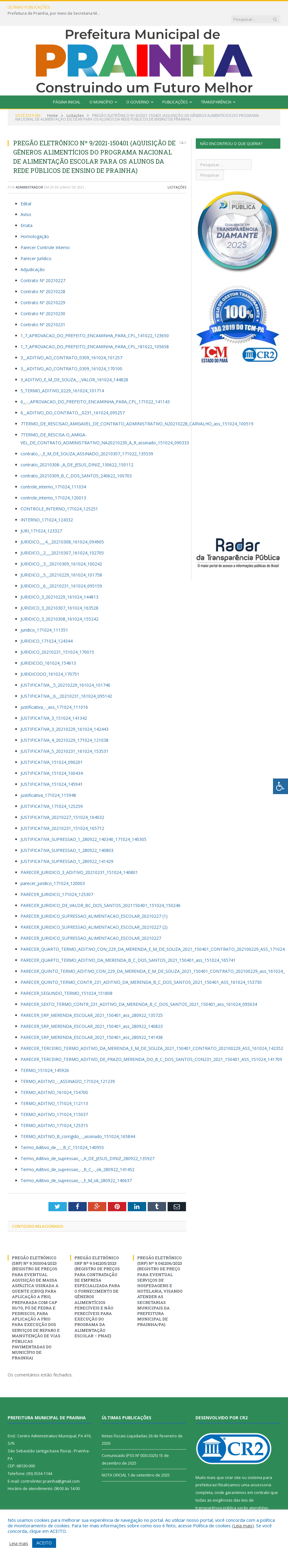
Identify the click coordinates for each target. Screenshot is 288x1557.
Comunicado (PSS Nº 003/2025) (130, 1443)
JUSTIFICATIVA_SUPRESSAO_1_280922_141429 (67, 849)
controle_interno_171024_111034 (53, 475)
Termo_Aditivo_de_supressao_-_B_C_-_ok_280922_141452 (78, 1157)
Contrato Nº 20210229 (43, 290)
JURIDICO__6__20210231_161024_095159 (61, 574)
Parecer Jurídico (36, 246)
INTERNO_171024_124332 (47, 508)
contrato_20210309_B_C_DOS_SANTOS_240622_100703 (76, 464)
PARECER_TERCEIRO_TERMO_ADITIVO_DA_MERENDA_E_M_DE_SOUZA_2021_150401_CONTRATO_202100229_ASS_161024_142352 (152, 1036)
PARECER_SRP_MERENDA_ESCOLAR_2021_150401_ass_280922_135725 (92, 1003)
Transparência (216, 90)
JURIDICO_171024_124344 (47, 629)
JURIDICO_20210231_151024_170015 (57, 640)
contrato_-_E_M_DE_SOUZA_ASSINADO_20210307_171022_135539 (87, 442)
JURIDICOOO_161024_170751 (50, 662)
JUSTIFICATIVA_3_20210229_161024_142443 (64, 717)
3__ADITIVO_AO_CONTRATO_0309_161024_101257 (71, 346)
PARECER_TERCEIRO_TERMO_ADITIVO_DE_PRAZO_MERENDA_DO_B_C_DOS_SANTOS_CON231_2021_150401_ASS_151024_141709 (151, 1047)
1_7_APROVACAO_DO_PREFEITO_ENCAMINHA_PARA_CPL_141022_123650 (95, 324)
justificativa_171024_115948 (48, 783)
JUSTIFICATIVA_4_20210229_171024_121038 (64, 728)
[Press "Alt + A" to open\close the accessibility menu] (280, 786)
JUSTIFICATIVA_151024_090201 (52, 750)
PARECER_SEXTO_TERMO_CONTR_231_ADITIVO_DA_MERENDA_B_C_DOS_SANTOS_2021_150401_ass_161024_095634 (139, 992)
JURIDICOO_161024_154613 (48, 651)
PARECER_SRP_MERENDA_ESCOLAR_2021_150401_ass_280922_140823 (92, 1014)
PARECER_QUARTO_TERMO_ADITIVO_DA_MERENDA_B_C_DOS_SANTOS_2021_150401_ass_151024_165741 (128, 948)
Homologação (35, 224)
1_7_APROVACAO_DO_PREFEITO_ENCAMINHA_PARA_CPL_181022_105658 (95, 335)
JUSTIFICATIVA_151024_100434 (52, 761)
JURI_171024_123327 (41, 519)
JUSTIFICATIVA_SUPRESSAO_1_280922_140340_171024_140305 (83, 827)
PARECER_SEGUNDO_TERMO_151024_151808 (66, 981)
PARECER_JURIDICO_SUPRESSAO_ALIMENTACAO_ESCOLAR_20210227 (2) (94, 915)
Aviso (26, 202)
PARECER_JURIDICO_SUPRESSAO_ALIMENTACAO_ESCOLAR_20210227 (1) (94, 904)
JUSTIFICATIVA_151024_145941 (52, 772)
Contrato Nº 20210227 (43, 268)
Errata (26, 213)
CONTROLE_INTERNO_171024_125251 (59, 497)
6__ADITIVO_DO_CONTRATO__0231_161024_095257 (73, 401)
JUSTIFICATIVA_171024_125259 (52, 794)
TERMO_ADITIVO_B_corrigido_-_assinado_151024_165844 (78, 1124)
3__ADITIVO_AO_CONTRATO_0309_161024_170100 (71, 357)
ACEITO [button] (44, 1543)
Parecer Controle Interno (45, 235)
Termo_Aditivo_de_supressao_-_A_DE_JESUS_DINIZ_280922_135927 (87, 1146)
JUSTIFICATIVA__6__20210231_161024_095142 (66, 684)
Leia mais (242, 1525)
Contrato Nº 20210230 (43, 301)
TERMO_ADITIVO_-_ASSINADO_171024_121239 (68, 1069)
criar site (233, 1465)
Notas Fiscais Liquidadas (124, 1424)
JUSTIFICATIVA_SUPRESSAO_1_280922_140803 (67, 838)
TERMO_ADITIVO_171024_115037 (54, 1102)
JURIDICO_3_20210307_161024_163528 (59, 596)
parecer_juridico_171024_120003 (53, 871)
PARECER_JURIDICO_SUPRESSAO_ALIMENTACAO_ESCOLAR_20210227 (91, 926)
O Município (101, 90)
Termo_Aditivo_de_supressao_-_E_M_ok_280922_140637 (76, 1168)
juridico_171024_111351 (44, 618)
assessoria (260, 1473)
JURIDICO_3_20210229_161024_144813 (59, 585)
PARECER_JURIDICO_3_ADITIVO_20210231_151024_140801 (79, 860)
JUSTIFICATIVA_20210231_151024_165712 (62, 816)
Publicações (175, 90)
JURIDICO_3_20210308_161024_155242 (59, 607)
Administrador (29, 175)
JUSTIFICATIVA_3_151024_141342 (54, 706)
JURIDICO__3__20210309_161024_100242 (61, 552)
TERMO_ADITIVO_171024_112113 (54, 1091)
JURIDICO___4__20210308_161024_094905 (62, 530)
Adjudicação (33, 257)
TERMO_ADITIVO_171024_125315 (54, 1113)
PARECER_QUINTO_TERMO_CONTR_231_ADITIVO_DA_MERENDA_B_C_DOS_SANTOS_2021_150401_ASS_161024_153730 (141, 970)
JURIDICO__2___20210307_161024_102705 (62, 541)
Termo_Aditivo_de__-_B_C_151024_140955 (62, 1135)
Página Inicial (66, 90)
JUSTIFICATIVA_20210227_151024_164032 (62, 805)
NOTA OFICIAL (114, 1463)
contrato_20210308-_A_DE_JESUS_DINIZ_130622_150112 (77, 453)
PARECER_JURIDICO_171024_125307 (57, 882)
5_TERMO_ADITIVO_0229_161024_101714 (62, 379)
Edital (26, 192)
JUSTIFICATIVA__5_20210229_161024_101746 (65, 673)
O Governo (137, 90)
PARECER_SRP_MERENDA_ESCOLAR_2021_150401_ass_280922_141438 (92, 1025)
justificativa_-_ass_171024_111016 (54, 695)
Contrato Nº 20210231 (43, 313)
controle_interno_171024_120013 (53, 486)
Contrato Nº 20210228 (43, 279)
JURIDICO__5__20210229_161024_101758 (61, 563)
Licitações (177, 175)
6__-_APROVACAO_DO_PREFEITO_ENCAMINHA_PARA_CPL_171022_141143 (95, 390)
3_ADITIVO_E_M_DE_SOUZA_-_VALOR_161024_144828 (74, 368)
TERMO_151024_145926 (45, 1058)
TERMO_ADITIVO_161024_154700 (54, 1080)
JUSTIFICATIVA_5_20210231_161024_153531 (64, 739)
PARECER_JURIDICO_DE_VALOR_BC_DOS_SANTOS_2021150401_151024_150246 (100, 893)
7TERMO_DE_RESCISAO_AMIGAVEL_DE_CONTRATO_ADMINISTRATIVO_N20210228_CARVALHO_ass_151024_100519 (137, 412)
